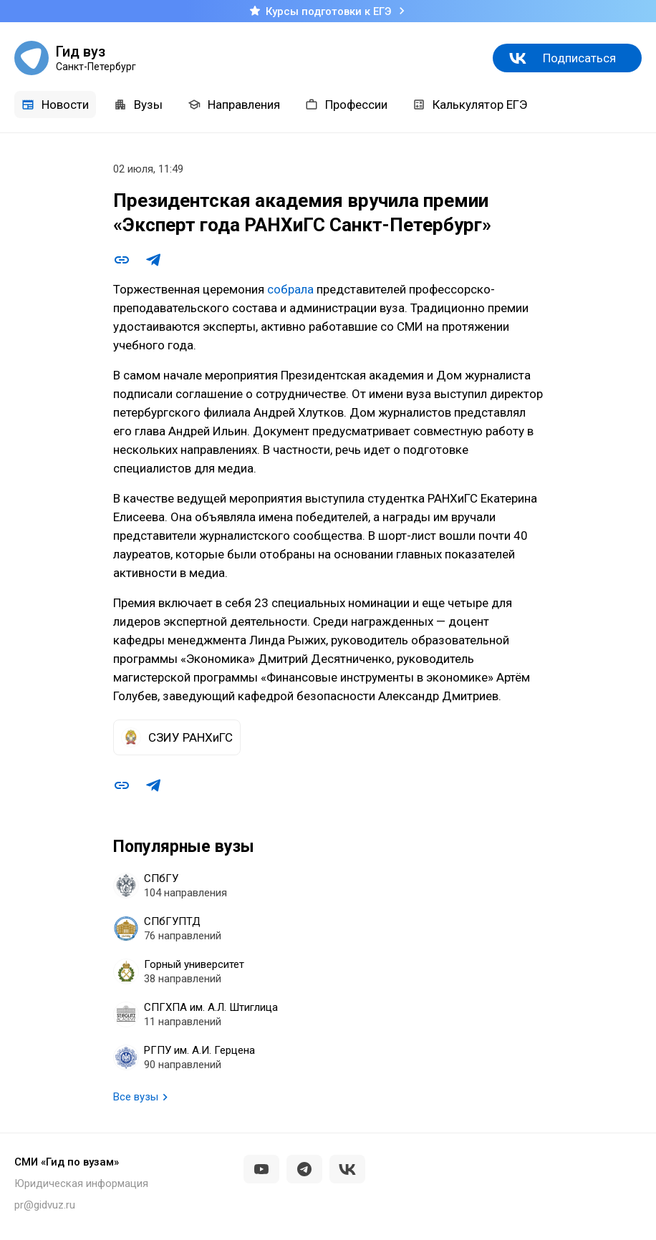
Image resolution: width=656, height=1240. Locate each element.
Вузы (138, 104)
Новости (55, 104)
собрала (290, 289)
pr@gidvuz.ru (44, 1204)
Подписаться (579, 58)
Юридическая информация (81, 1183)
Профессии (346, 104)
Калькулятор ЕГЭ (470, 104)
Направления (234, 104)
